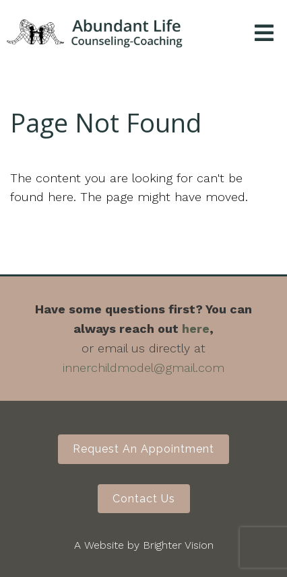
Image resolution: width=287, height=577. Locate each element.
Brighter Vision (178, 545)
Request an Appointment (143, 449)
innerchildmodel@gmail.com (143, 367)
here (196, 328)
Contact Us (144, 498)
